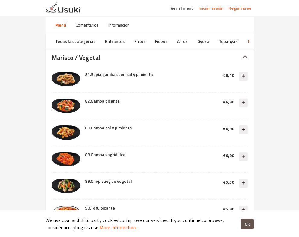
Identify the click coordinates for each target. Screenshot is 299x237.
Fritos (139, 41)
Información (119, 25)
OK (247, 224)
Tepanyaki (228, 41)
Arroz (182, 41)
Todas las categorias (75, 41)
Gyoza (203, 41)
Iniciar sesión (211, 8)
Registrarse (239, 8)
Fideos (161, 41)
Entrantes (115, 41)
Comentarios (87, 25)
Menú (60, 25)
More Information (118, 227)
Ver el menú (182, 8)
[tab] (150, 57)
